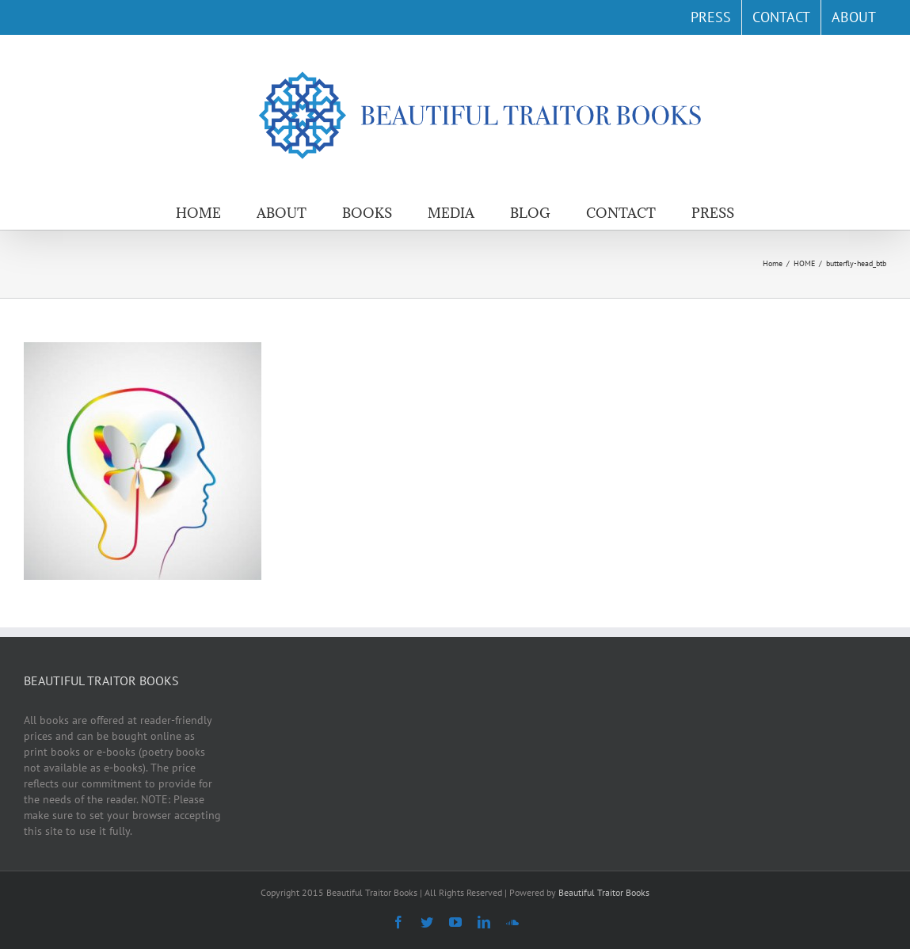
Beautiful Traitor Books (603, 892)
